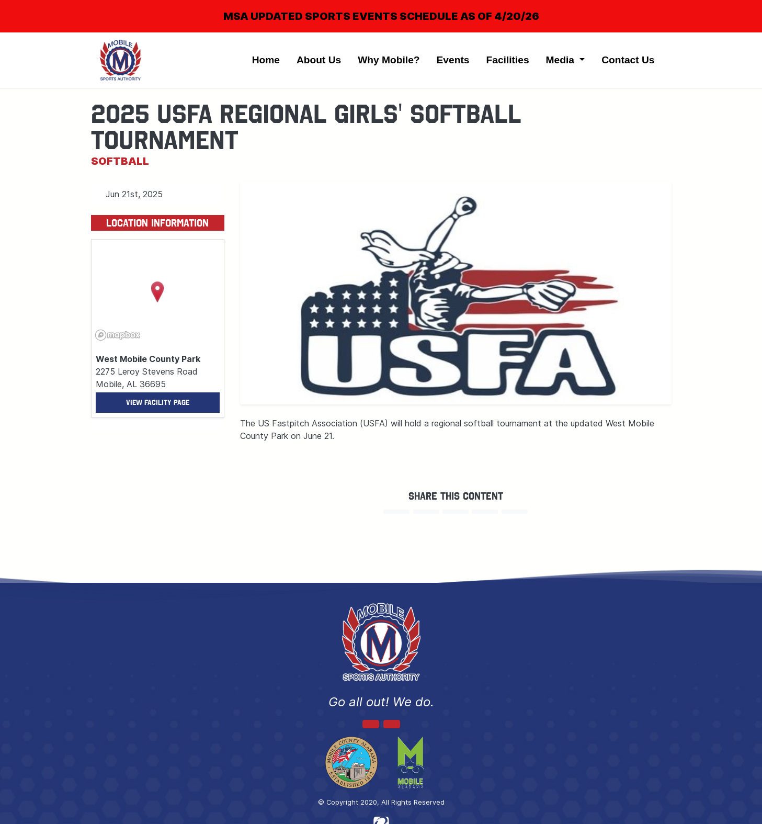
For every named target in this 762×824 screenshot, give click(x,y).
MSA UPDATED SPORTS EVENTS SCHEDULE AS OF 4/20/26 (381, 16)
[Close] (737, 7)
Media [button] (561, 59)
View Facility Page (157, 402)
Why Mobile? (388, 59)
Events (453, 59)
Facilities (507, 59)
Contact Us (627, 59)
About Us (319, 59)
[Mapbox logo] (118, 335)
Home (266, 59)
